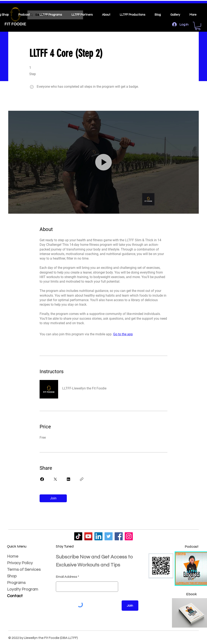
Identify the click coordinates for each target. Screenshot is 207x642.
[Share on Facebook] (42, 479)
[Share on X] (55, 479)
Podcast (192, 546)
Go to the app (123, 334)
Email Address (66, 576)
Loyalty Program (22, 589)
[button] (198, 26)
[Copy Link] (81, 479)
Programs (16, 583)
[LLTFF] (78, 536)
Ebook (191, 594)
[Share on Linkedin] (68, 479)
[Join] (130, 605)
